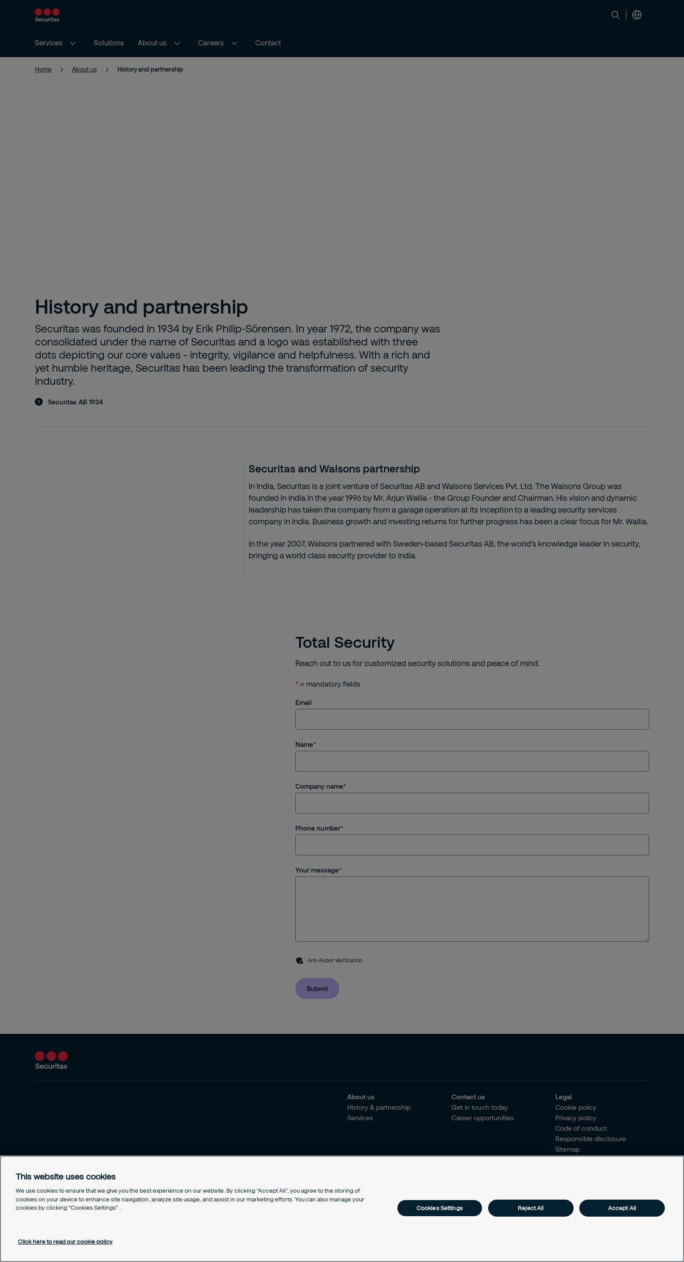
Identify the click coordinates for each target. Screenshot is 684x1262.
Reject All (531, 1207)
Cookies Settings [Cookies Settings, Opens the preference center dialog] (440, 1207)
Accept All (622, 1207)
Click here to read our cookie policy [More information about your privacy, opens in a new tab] (65, 1241)
